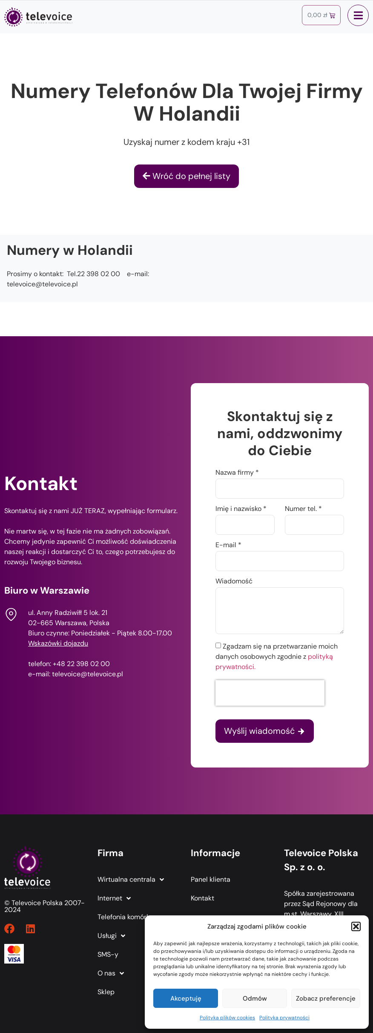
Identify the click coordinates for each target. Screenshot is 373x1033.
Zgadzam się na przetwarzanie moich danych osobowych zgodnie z (276, 656)
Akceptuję (185, 998)
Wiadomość (233, 582)
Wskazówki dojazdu (58, 643)
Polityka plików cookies (227, 1017)
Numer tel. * (303, 509)
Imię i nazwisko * (241, 509)
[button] (356, 926)
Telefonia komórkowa (134, 917)
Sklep (106, 991)
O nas (111, 973)
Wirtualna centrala (131, 879)
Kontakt (202, 898)
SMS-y (108, 954)
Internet (114, 898)
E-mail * (228, 545)
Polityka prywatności (284, 1017)
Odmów (255, 998)
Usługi (111, 936)
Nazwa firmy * (237, 473)
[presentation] (269, 693)
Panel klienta (210, 879)
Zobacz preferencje (326, 998)
